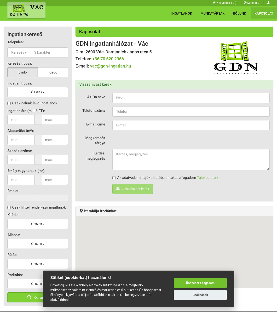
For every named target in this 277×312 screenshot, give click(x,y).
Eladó (22, 72)
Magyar (252, 3)
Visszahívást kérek (132, 189)
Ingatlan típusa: (19, 83)
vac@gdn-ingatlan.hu (110, 65)
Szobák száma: (19, 151)
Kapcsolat (263, 13)
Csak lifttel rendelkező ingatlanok (36, 207)
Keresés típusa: (19, 63)
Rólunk (239, 13)
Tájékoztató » (208, 178)
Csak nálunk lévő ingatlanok (32, 103)
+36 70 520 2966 (108, 58)
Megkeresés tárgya (95, 140)
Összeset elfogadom (200, 283)
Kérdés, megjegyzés (95, 155)
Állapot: (13, 235)
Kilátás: (13, 215)
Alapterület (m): (20, 130)
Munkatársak (213, 13)
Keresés (37, 297)
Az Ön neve (96, 97)
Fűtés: (12, 255)
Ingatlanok (181, 13)
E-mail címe (95, 124)
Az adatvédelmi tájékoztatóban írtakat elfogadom (165, 178)
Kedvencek (224, 3)
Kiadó (53, 72)
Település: (15, 42)
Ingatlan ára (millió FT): (26, 111)
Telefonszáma (93, 110)
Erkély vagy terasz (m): (26, 170)
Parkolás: (15, 275)
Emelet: (13, 191)
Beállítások (200, 295)
